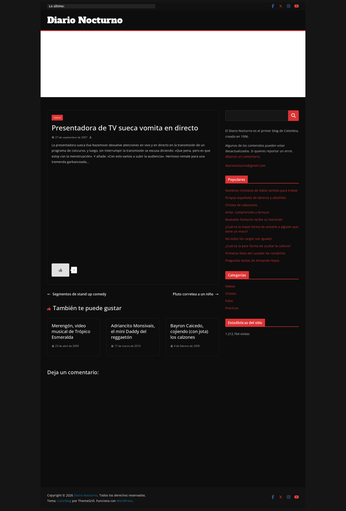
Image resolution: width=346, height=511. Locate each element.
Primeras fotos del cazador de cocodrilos (255, 253)
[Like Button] (60, 270)
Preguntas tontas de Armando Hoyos (252, 260)
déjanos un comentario (242, 156)
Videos (57, 117)
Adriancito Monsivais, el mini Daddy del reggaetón (133, 331)
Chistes (230, 293)
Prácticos (232, 308)
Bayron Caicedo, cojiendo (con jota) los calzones (189, 331)
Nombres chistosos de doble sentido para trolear (261, 190)
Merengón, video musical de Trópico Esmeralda (71, 331)
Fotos (229, 301)
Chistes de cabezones (241, 205)
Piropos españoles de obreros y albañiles (255, 198)
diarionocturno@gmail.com (245, 165)
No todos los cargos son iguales (248, 239)
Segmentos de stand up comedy (76, 294)
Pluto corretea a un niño (196, 294)
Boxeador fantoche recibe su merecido (253, 219)
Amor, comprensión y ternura (247, 212)
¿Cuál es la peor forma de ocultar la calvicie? (258, 246)
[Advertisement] (173, 64)
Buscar (293, 115)
